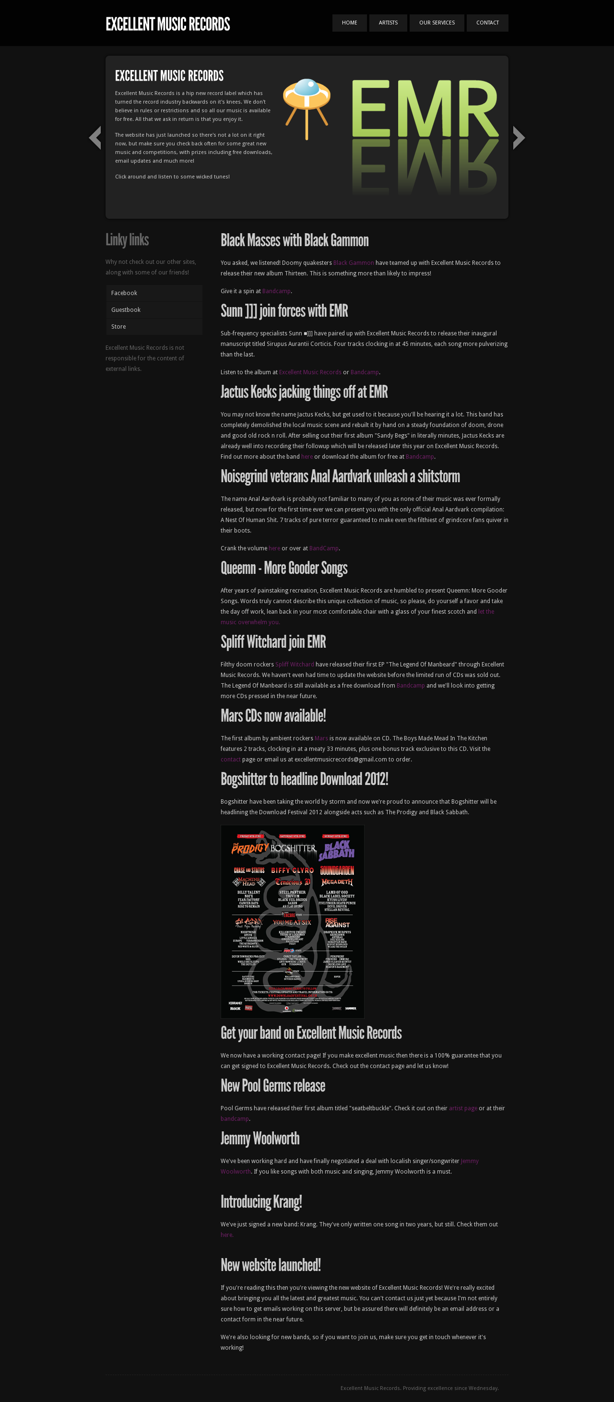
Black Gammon (353, 263)
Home (349, 23)
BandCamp (324, 548)
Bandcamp (276, 291)
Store (118, 326)
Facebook (124, 293)
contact (231, 759)
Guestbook (126, 310)
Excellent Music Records (310, 372)
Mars (321, 738)
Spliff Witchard (294, 664)
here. (227, 1235)
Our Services (437, 23)
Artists (388, 23)
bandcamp (235, 1119)
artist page (463, 1108)
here (307, 456)
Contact (487, 23)
